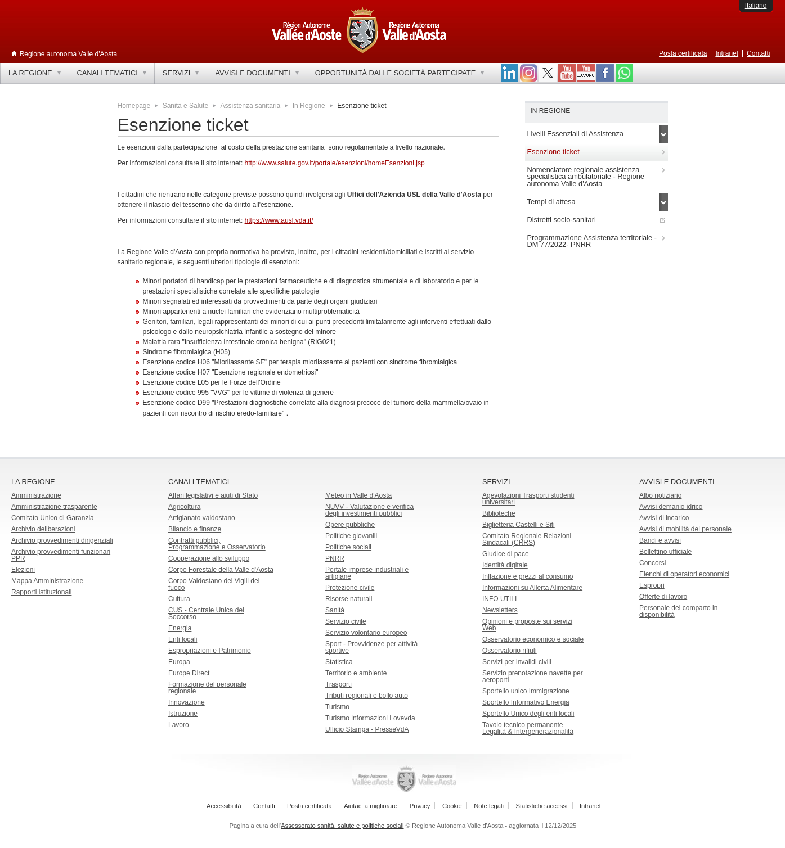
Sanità (334, 610)
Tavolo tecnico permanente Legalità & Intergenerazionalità (527, 728)
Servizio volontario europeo (366, 633)
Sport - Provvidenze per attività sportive (371, 647)
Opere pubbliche (350, 525)
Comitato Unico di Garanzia (52, 518)
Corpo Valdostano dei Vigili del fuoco (213, 584)
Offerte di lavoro (663, 597)
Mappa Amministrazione (47, 581)
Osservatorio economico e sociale (533, 639)
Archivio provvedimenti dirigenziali (62, 540)
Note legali (489, 805)
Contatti (758, 53)
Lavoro (178, 725)
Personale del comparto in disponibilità (678, 611)
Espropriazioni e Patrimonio (209, 651)
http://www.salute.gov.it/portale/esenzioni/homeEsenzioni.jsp (335, 163)
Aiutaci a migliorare (370, 805)
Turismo (337, 707)
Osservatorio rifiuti (509, 651)
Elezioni (23, 570)
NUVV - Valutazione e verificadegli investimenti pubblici (369, 510)
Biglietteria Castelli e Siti (518, 525)
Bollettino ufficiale (665, 552)
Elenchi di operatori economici (684, 574)
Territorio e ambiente (356, 673)
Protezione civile (349, 588)
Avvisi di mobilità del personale (685, 529)
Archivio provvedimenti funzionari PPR (60, 555)
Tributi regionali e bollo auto (366, 696)
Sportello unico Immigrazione (525, 691)
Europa (179, 662)
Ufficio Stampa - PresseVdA (367, 729)
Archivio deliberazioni (43, 529)
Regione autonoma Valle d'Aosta (69, 54)
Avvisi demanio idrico (671, 507)
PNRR (334, 558)
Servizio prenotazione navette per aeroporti (532, 676)
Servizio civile (345, 621)
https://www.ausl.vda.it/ (279, 220)
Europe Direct (188, 673)
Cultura (179, 599)
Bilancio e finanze (194, 529)
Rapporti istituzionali (41, 592)
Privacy (420, 805)
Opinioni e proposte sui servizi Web (527, 624)
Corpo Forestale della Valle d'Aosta (220, 570)
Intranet (726, 53)
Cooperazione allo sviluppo (208, 558)
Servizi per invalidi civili (516, 662)
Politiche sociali (348, 547)
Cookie (452, 805)
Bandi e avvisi (660, 540)
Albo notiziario (660, 495)
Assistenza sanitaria (251, 106)
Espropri (652, 585)
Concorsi (652, 563)
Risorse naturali (348, 599)
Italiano (756, 6)
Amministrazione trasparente (54, 507)
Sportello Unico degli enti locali (528, 714)
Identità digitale (505, 565)
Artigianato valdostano (201, 518)
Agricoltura (184, 507)
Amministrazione (36, 495)
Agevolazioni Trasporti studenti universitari (528, 498)
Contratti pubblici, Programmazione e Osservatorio (217, 543)
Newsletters (500, 610)
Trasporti (338, 684)
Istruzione (183, 714)
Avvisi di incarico (664, 518)
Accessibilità (224, 805)
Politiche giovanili (351, 536)
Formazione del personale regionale (207, 687)
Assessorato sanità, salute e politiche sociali (342, 825)
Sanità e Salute (185, 106)
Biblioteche (498, 513)
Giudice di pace (505, 554)
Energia (179, 628)
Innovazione (186, 702)
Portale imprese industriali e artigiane (367, 573)
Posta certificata (683, 53)
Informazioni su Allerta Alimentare (532, 588)
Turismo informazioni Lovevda (370, 718)
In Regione (309, 106)
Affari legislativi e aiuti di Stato (213, 495)
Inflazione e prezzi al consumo (527, 576)
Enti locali (182, 639)
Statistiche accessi (541, 805)
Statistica (339, 662)
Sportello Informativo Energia (525, 702)
